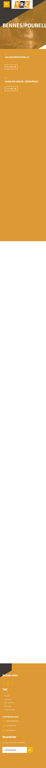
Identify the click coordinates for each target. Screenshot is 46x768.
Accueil (6, 696)
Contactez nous (9, 710)
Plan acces (8, 706)
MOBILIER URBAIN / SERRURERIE (21, 81)
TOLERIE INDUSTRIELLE (17, 57)
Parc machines (9, 703)
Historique (7, 699)
